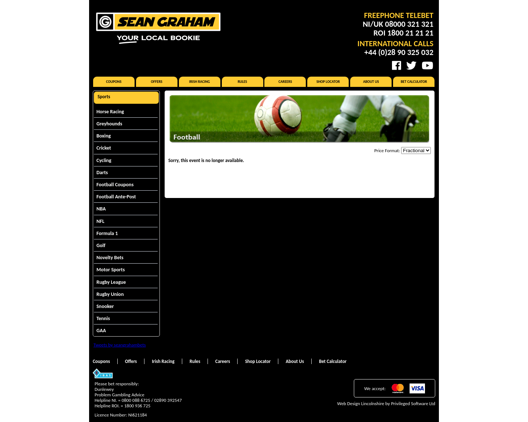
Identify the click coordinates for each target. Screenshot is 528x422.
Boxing (103, 136)
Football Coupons (114, 184)
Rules (242, 81)
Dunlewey (104, 389)
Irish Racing (199, 81)
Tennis (103, 318)
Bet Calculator (414, 81)
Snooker (105, 306)
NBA (101, 209)
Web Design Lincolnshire (360, 403)
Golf (100, 245)
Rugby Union (110, 294)
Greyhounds (109, 124)
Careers (285, 81)
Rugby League (111, 282)
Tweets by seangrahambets (120, 345)
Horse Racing (110, 112)
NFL (100, 221)
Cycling (103, 160)
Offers (156, 81)
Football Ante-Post (116, 197)
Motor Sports (110, 270)
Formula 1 (107, 233)
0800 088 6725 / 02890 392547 (152, 400)
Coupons (113, 81)
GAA (101, 330)
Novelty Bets (110, 257)
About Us (371, 81)
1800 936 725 (137, 405)
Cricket (103, 148)
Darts (102, 172)
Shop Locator (328, 81)
